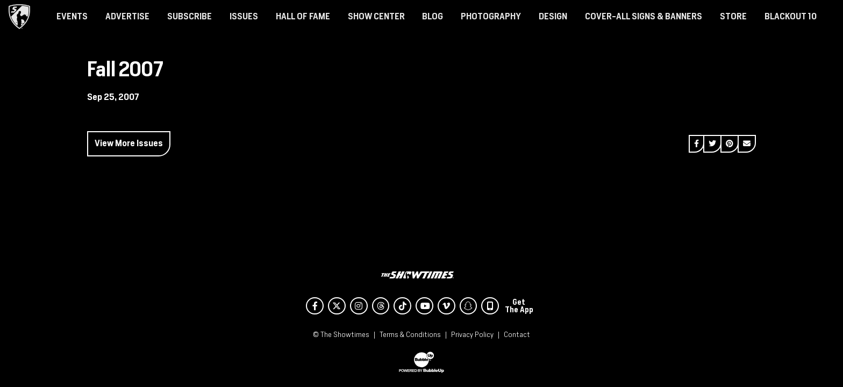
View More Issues (129, 143)
